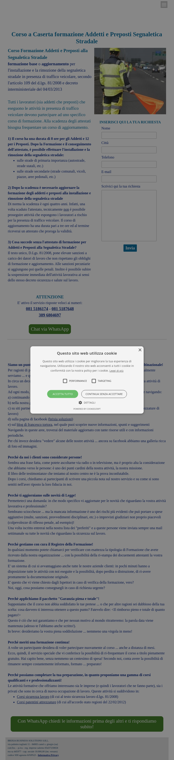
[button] (87, 380)
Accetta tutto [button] (63, 394)
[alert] (87, 380)
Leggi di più (116, 370)
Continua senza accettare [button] (104, 394)
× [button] (139, 350)
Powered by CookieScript (87, 409)
